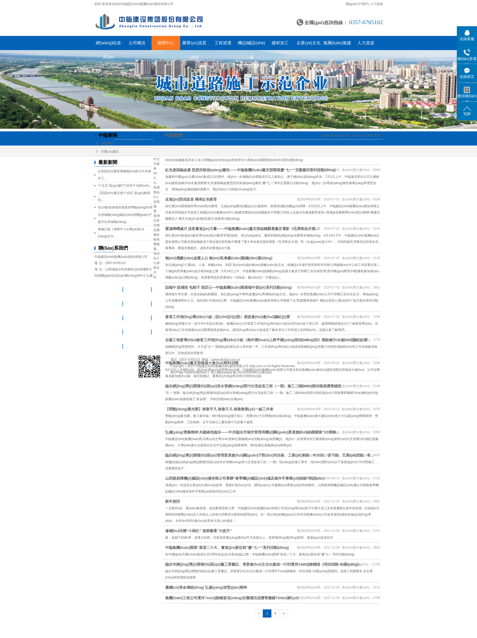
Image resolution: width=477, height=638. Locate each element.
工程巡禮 (223, 43)
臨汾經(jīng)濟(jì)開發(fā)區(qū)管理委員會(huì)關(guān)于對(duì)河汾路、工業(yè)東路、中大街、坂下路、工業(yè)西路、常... (269, 455)
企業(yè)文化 (309, 43)
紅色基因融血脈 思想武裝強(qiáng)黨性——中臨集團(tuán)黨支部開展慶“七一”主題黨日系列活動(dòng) (250, 170)
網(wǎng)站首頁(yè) (108, 45)
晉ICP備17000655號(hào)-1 (189, 372)
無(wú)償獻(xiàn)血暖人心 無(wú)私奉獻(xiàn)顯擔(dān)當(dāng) (218, 258)
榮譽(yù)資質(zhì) (194, 45)
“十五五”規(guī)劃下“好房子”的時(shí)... (125, 185)
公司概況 (137, 43)
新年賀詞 (172, 501)
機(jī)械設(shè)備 (251, 45)
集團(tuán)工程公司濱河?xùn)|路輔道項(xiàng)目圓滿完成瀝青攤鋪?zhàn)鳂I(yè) (232, 598)
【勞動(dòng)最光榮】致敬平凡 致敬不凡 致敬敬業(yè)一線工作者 (219, 409)
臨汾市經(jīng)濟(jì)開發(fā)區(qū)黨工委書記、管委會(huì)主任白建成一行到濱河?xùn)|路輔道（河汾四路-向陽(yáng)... (263, 564)
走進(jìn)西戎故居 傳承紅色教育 (191, 199)
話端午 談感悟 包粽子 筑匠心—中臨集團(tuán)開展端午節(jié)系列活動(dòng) (228, 287)
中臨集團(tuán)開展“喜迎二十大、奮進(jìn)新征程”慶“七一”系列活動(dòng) (227, 547)
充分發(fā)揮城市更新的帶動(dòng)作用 (125, 207)
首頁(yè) (358, 135)
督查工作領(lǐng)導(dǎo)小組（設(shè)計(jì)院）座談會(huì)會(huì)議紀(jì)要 (227, 317)
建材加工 (280, 43)
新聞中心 (165, 43)
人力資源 (376, 4)
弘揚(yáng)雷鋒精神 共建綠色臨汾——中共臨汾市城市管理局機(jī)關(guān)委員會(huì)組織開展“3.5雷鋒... (252, 432)
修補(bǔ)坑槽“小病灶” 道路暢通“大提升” (198, 531)
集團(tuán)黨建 (337, 43)
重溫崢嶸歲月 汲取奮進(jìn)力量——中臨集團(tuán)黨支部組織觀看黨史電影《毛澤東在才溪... (241, 229)
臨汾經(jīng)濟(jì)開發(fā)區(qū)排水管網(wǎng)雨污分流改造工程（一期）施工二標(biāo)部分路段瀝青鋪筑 (253, 386)
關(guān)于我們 (357, 4)
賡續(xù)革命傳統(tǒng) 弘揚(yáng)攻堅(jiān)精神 (206, 587)
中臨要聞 (107, 143)
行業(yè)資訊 (110, 151)
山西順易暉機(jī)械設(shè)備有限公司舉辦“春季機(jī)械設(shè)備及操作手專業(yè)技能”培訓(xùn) (245, 478)
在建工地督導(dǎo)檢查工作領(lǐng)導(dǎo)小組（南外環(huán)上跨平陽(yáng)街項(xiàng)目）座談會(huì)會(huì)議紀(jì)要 (266, 340)
